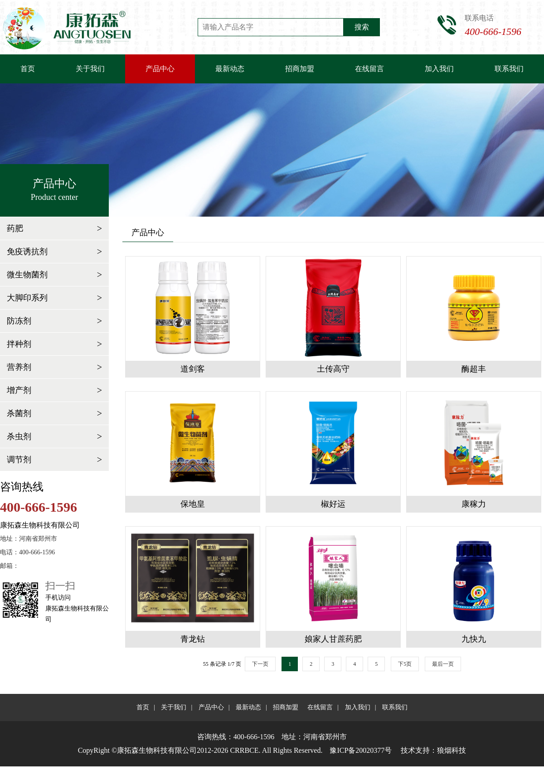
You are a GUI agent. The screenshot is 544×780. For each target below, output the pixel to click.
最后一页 (443, 664)
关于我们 (90, 69)
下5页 (405, 664)
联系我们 (509, 69)
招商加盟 (299, 69)
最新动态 (229, 69)
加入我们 (439, 69)
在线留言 (369, 69)
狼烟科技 (451, 750)
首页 (27, 69)
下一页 (260, 664)
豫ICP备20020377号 (361, 750)
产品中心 (160, 69)
